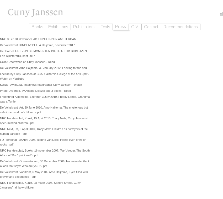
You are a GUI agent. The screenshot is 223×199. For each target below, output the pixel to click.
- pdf (85, 74)
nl (221, 14)
